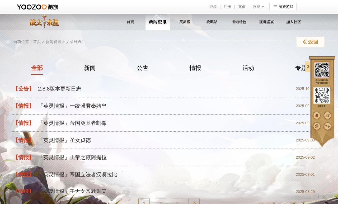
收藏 (256, 7)
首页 (37, 41)
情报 (195, 68)
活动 (248, 68)
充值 (242, 7)
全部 (37, 68)
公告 (142, 68)
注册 (227, 7)
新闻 (90, 68)
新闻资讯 (53, 41)
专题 (301, 68)
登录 (213, 7)
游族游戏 (283, 6)
